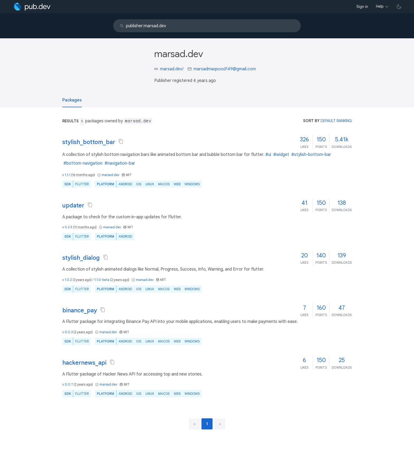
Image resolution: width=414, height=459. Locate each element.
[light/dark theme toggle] (399, 6)
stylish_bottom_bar (88, 142)
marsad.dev (110, 175)
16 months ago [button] (83, 175)
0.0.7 (69, 384)
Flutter (82, 184)
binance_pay (79, 310)
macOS (164, 184)
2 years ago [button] (119, 280)
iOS (138, 184)
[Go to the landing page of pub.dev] (31, 7)
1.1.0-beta (101, 280)
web (177, 184)
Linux (149, 184)
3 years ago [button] (82, 280)
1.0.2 (68, 280)
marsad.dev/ (172, 69)
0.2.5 (68, 227)
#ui (268, 154)
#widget (281, 154)
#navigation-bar (120, 163)
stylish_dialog (81, 257)
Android (125, 184)
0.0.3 (69, 332)
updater (73, 205)
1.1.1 (67, 175)
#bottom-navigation (82, 163)
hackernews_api (84, 362)
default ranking (336, 120)
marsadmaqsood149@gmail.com (225, 69)
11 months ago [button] (85, 227)
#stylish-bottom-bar (311, 154)
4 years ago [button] (204, 80)
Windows (192, 184)
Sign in (362, 6)
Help (380, 6)
